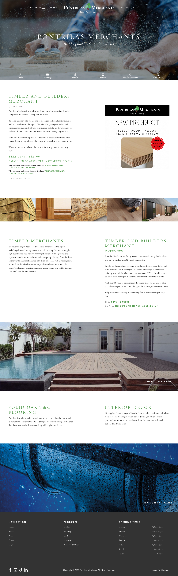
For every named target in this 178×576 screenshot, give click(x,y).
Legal (11, 545)
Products (37, 7)
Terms (11, 540)
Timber (67, 527)
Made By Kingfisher (160, 570)
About (124, 7)
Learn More (18, 178)
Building (67, 531)
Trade (53, 7)
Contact (138, 7)
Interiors (67, 540)
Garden (67, 536)
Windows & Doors (71, 545)
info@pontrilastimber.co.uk (47, 161)
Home (11, 527)
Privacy (12, 536)
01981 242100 (29, 157)
